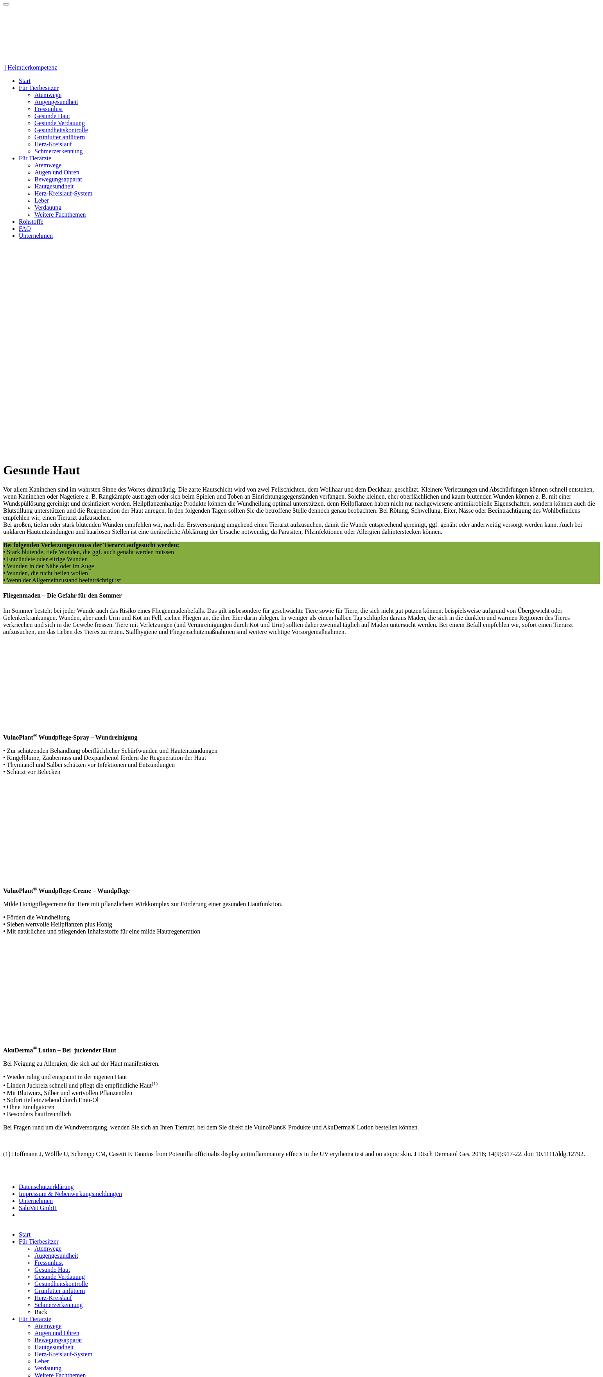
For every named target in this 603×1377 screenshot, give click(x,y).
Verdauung (47, 207)
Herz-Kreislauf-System (63, 193)
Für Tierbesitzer (39, 87)
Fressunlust (48, 109)
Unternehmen (36, 235)
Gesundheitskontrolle (61, 130)
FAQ (25, 228)
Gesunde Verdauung (59, 123)
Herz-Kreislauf (53, 144)
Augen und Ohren (56, 172)
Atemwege (47, 95)
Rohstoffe (31, 221)
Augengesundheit (56, 102)
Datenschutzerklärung (46, 1186)
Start (25, 80)
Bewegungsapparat (58, 179)
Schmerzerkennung (58, 151)
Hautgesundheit (54, 186)
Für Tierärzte (35, 158)
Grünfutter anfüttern (59, 137)
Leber (41, 200)
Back (40, 1312)
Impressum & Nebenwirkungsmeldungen (70, 1193)
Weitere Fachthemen (60, 214)
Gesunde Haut (52, 116)
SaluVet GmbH (38, 1208)
